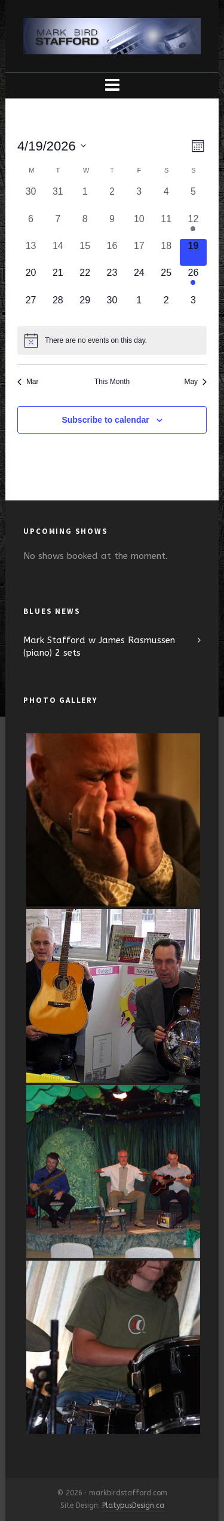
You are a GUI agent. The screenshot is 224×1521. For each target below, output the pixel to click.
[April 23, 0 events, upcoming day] (112, 279)
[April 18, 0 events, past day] (165, 252)
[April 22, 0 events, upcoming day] (85, 279)
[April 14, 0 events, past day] (57, 252)
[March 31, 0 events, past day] (57, 198)
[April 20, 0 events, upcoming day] (30, 279)
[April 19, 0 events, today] (193, 252)
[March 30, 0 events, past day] (30, 198)
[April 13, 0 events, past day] (30, 252)
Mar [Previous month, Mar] (28, 381)
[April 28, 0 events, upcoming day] (57, 306)
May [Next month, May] (195, 381)
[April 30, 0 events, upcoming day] (112, 306)
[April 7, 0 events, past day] (57, 225)
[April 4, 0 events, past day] (165, 198)
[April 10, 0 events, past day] (138, 225)
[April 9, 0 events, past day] (112, 225)
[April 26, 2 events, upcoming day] (193, 279)
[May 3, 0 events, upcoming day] (193, 306)
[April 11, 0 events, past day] (165, 225)
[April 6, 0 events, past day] (30, 225)
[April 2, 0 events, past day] (112, 198)
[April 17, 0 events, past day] (138, 252)
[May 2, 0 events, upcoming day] (165, 306)
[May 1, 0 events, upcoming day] (138, 306)
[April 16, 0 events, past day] (112, 252)
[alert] (112, 340)
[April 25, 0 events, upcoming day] (165, 279)
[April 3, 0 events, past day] (138, 198)
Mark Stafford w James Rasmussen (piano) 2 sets (99, 646)
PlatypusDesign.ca (133, 1505)
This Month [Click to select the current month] (112, 381)
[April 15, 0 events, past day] (85, 252)
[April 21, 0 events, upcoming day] (57, 279)
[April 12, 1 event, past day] (193, 225)
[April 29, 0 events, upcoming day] (85, 306)
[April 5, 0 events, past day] (193, 198)
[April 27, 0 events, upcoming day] (30, 306)
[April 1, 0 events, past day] (85, 198)
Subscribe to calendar (105, 420)
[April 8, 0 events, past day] (85, 225)
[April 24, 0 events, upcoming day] (138, 279)
